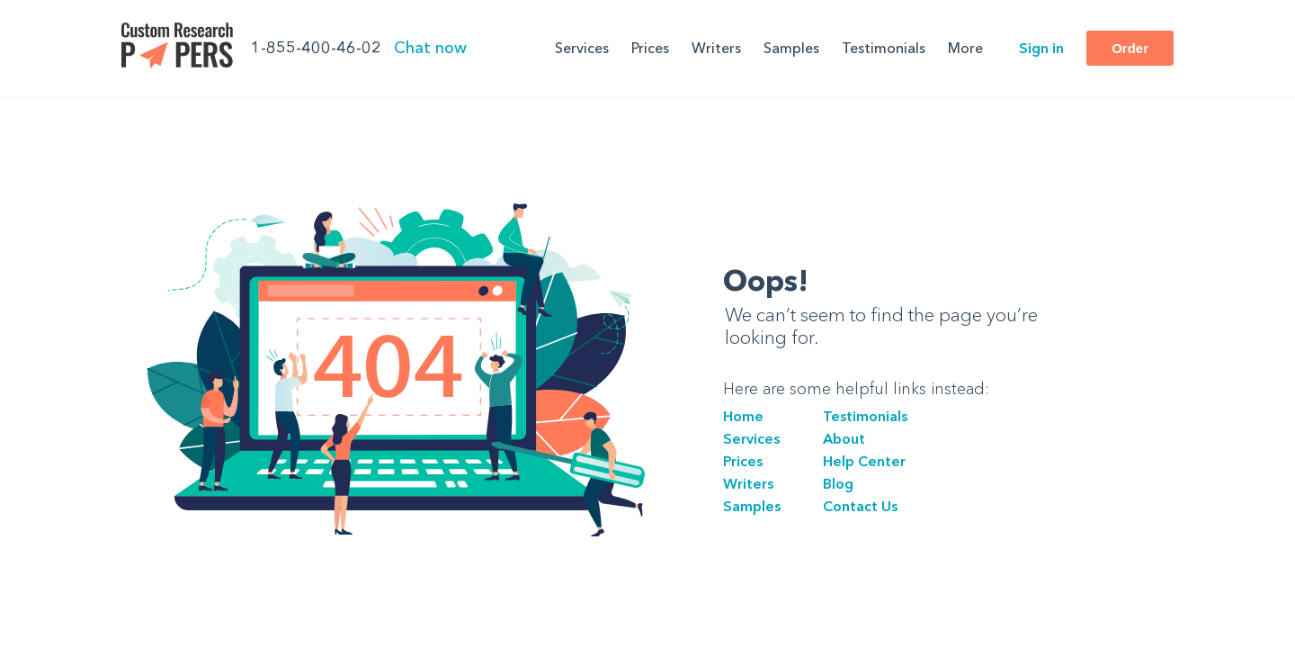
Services (582, 48)
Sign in (1041, 48)
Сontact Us (860, 506)
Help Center (864, 461)
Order (1130, 48)
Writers (716, 48)
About (844, 438)
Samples (791, 48)
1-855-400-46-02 (316, 48)
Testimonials (883, 48)
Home (743, 416)
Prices (650, 48)
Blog (838, 483)
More (965, 48)
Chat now (430, 48)
